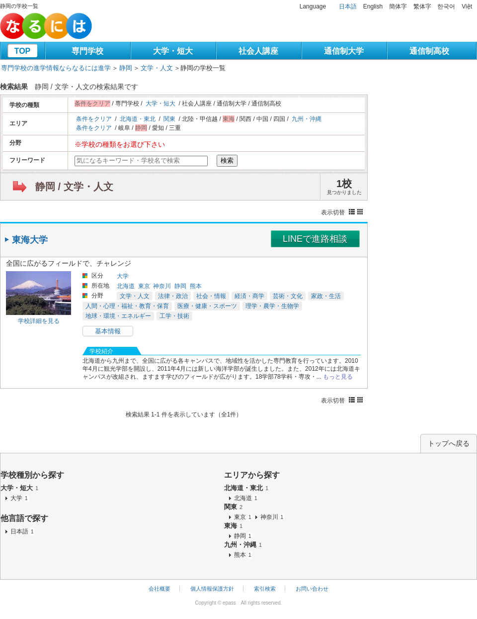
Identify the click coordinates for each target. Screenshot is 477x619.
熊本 (196, 286)
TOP (22, 51)
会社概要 (159, 589)
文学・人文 (157, 68)
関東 (169, 118)
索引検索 (265, 589)
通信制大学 (344, 51)
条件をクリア (94, 118)
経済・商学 (249, 296)
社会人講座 (258, 51)
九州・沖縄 (306, 118)
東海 (233, 525)
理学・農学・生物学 (272, 306)
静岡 (125, 68)
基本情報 (108, 331)
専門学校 (87, 51)
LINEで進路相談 (315, 239)
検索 (227, 160)
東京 (144, 286)
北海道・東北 (138, 118)
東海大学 (30, 240)
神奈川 (162, 286)
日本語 (348, 6)
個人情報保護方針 (212, 589)
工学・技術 (174, 315)
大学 (123, 276)
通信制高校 (429, 51)
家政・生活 (326, 296)
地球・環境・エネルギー (118, 315)
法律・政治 (173, 296)
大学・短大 (173, 51)
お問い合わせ (312, 589)
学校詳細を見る (39, 320)
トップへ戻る (449, 443)
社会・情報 (211, 296)
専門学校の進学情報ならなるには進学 (56, 68)
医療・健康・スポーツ (207, 306)
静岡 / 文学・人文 (74, 186)
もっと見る (338, 376)
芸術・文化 (288, 296)
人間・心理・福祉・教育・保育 (127, 306)
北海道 (126, 286)
